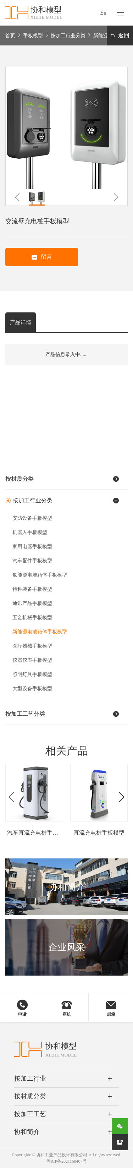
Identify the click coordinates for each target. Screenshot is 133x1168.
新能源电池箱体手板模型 (39, 631)
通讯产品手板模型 (32, 603)
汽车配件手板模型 (32, 560)
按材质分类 (30, 1096)
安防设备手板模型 (32, 518)
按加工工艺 (30, 1114)
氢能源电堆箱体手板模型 (39, 575)
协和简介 (27, 1131)
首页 (10, 35)
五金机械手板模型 (32, 617)
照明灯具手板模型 (32, 674)
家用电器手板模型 (32, 546)
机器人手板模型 (29, 532)
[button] (17, 197)
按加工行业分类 (68, 35)
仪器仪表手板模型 (32, 660)
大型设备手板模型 (32, 688)
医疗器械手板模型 (32, 646)
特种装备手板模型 (32, 589)
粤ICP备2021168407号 (66, 1161)
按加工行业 (30, 1078)
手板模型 (33, 35)
